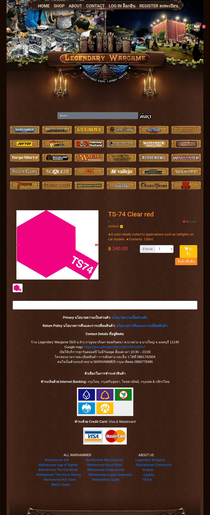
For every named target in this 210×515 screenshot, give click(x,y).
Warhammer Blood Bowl (104, 465)
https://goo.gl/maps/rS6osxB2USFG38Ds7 (115, 347)
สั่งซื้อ (188, 251)
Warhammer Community (153, 465)
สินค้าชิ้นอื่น (186, 261)
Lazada (149, 475)
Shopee (147, 470)
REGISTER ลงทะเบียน (158, 5)
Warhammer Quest (105, 480)
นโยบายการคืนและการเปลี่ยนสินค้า (141, 326)
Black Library (60, 485)
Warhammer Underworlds (105, 470)
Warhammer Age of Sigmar (58, 465)
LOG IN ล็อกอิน (122, 5)
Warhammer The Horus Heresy (58, 475)
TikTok (147, 480)
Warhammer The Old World (57, 470)
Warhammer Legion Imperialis (110, 475)
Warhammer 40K (57, 460)
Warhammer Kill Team (59, 480)
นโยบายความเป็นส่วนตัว (129, 317)
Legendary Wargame (150, 460)
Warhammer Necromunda (104, 460)
